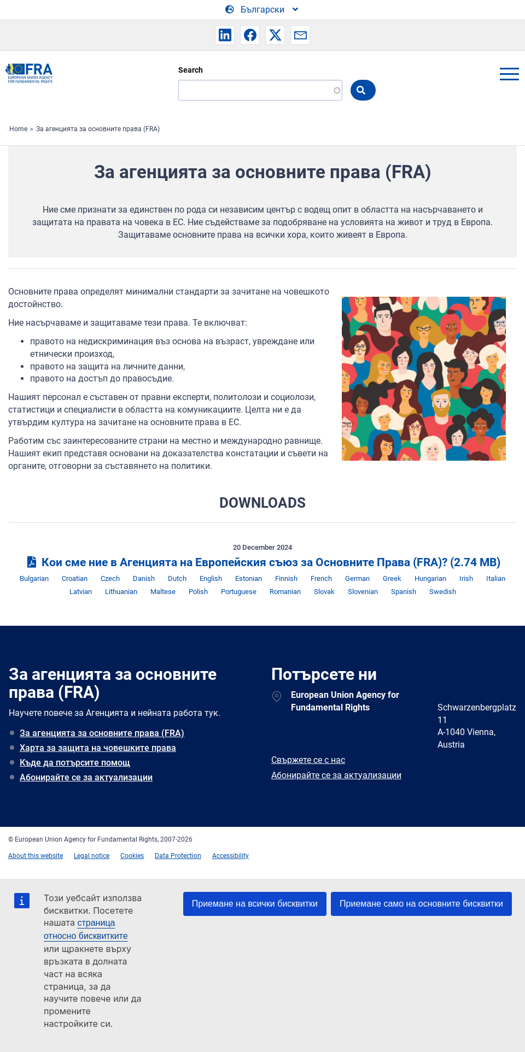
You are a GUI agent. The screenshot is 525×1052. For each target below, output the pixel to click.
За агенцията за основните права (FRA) (98, 129)
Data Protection (178, 856)
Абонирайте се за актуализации (86, 777)
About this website (35, 856)
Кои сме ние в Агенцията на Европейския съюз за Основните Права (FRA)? (262, 562)
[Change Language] (262, 10)
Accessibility (230, 856)
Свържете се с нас (308, 760)
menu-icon (509, 73)
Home (18, 129)
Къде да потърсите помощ (75, 762)
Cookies (132, 856)
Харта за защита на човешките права (98, 748)
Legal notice (91, 856)
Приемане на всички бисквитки (255, 903)
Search (190, 70)
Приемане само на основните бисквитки (421, 903)
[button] (225, 35)
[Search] (260, 90)
